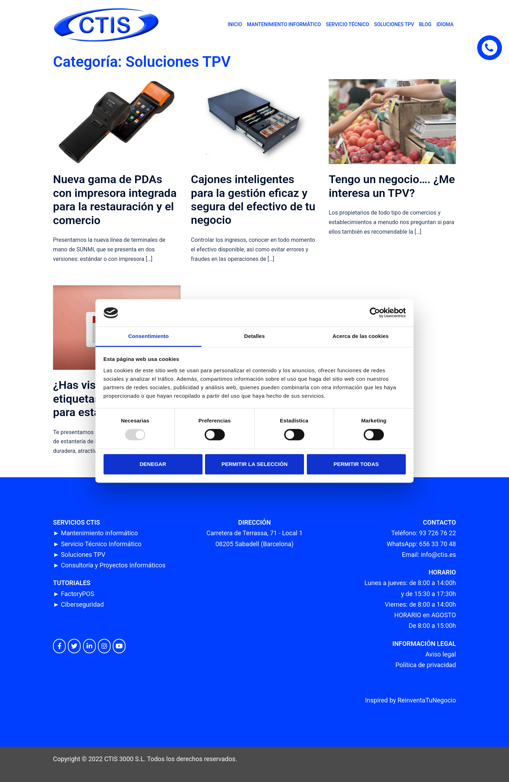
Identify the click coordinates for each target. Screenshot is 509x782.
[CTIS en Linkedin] (89, 646)
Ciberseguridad (82, 604)
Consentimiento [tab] (148, 336)
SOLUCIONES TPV (394, 24)
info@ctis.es (438, 554)
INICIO (235, 24)
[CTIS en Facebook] (59, 646)
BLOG (425, 24)
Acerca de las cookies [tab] (361, 336)
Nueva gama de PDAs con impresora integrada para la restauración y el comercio (115, 200)
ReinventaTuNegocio (427, 700)
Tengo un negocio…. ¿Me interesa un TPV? (392, 186)
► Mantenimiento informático (95, 533)
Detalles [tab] (254, 336)
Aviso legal (440, 654)
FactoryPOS (77, 593)
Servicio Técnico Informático (101, 544)
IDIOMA (445, 24)
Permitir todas (356, 464)
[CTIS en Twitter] (74, 646)
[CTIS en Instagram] (104, 646)
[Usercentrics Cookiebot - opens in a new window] (375, 313)
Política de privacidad (426, 665)
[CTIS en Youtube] (119, 646)
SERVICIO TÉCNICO (347, 24)
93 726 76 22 (437, 533)
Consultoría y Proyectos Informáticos (113, 565)
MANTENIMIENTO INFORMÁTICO (284, 24)
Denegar (153, 464)
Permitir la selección (255, 464)
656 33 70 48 (437, 544)
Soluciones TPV (83, 554)
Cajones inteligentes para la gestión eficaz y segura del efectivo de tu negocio (253, 200)
